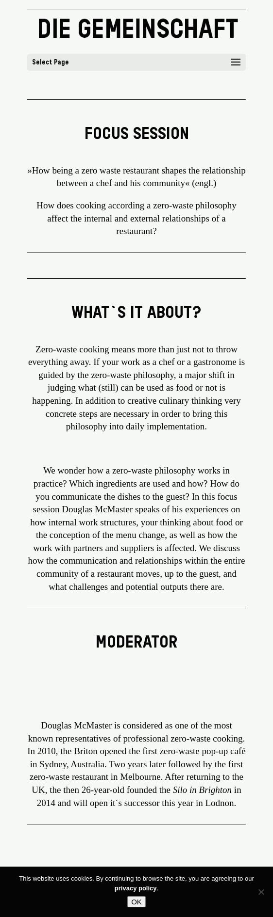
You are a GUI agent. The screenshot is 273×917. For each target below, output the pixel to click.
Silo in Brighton (202, 790)
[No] (261, 892)
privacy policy (136, 888)
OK (136, 902)
